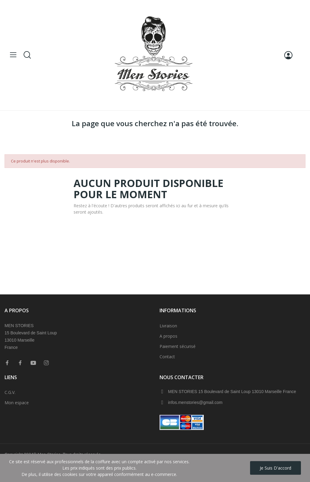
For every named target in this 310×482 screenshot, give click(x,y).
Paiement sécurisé (178, 346)
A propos (168, 336)
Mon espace (17, 402)
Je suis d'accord (275, 468)
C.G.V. (10, 392)
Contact (167, 356)
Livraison (168, 326)
